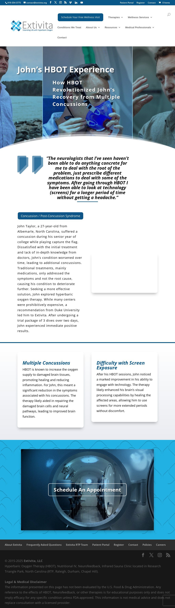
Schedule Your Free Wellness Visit (80, 17)
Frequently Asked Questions (44, 544)
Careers (161, 544)
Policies (147, 544)
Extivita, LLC (33, 561)
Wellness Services (138, 17)
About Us (91, 27)
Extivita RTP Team (77, 544)
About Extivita (13, 544)
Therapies (114, 17)
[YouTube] (81, 2)
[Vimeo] (70, 2)
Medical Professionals (138, 27)
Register (141, 3)
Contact (152, 3)
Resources (111, 27)
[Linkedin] (76, 2)
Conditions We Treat (69, 27)
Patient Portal (126, 3)
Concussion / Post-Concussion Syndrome (50, 216)
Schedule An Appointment (87, 489)
